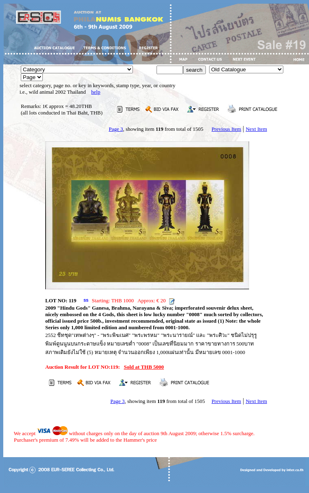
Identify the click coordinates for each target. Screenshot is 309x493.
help (95, 92)
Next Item (256, 129)
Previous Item (226, 129)
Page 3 (116, 129)
